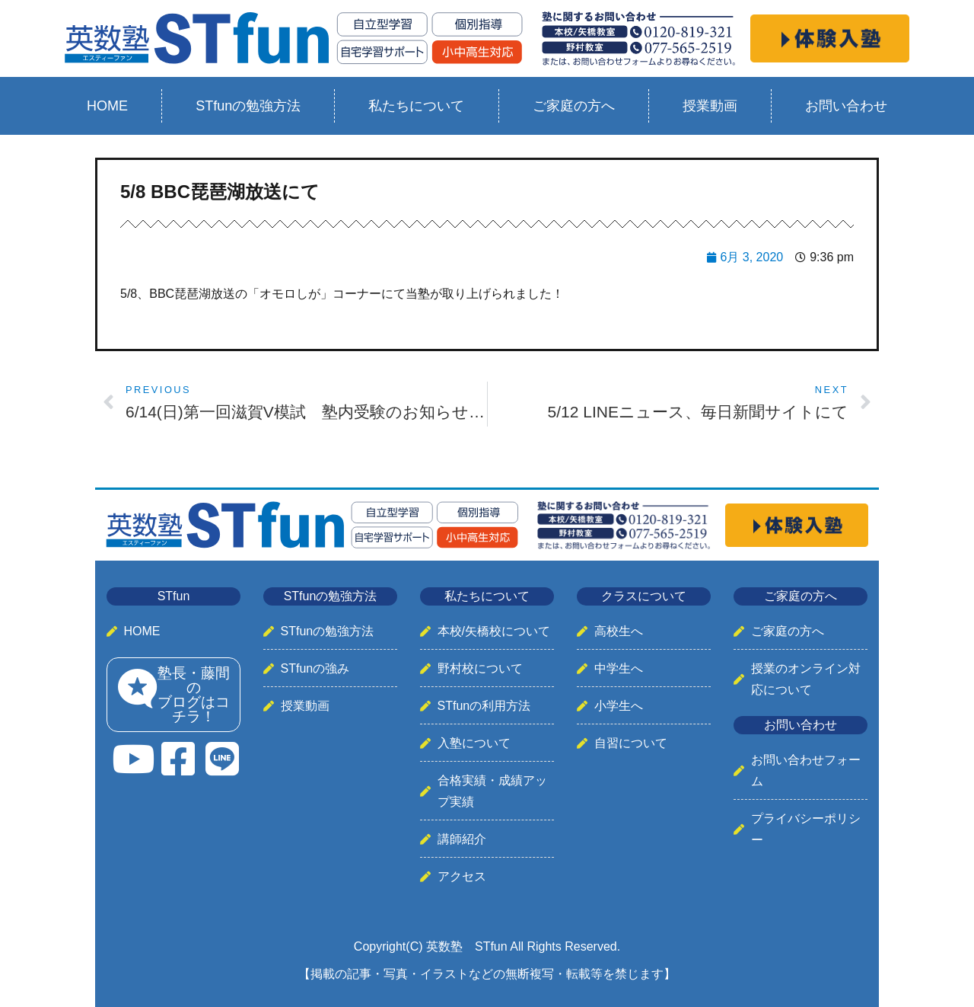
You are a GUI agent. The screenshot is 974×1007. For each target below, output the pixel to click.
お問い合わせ (846, 105)
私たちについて (416, 105)
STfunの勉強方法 (248, 105)
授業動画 (710, 105)
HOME (107, 105)
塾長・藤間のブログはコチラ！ (194, 694)
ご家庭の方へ (574, 105)
